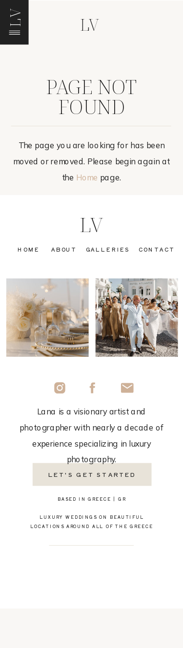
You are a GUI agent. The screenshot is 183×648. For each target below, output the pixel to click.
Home (87, 178)
